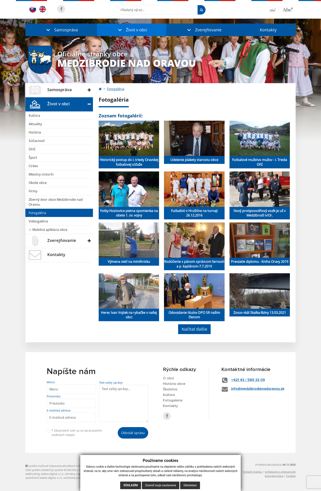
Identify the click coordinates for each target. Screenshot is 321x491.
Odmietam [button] (190, 485)
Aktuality (35, 124)
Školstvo (170, 389)
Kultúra (34, 115)
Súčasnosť (37, 140)
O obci (168, 378)
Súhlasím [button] (130, 485)
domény (70, 474)
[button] (61, 30)
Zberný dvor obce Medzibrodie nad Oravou (56, 202)
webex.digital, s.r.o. (52, 474)
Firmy (33, 191)
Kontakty (268, 30)
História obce (174, 384)
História (35, 132)
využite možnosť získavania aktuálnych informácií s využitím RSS (65, 466)
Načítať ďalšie (194, 329)
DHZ (32, 149)
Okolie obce (38, 182)
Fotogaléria (37, 213)
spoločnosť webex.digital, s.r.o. (43, 478)
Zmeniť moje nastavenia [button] (160, 485)
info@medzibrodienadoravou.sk (257, 389)
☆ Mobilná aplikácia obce (48, 229)
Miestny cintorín (41, 174)
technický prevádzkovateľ (79, 478)
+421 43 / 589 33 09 (248, 380)
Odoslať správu (133, 433)
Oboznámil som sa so (77, 433)
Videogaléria (38, 221)
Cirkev (33, 166)
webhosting (32, 474)
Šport (33, 157)
